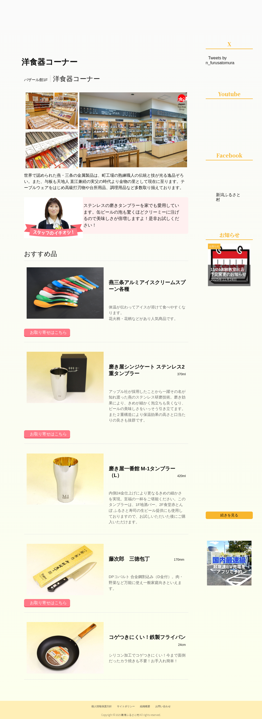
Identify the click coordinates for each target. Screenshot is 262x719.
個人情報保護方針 (101, 706)
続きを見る (229, 515)
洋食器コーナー (49, 62)
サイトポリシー (126, 706)
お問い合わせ (163, 706)
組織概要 (145, 706)
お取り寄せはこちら (48, 332)
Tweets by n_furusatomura (220, 60)
